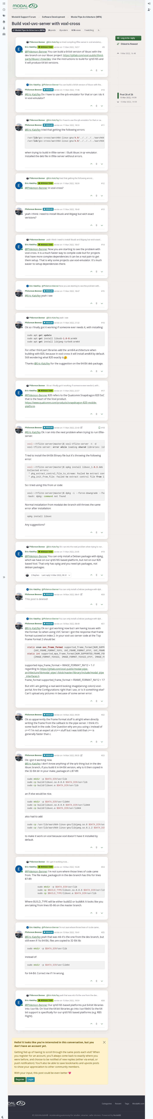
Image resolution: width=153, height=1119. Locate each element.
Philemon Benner (37, 42)
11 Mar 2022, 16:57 (71, 47)
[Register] (149, 9)
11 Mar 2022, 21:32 (71, 322)
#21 (103, 623)
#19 (103, 551)
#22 (103, 714)
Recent (118, 1103)
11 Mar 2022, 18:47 (71, 244)
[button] (4, 577)
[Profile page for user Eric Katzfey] (19, 49)
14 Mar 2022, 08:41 (71, 594)
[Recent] (4, 9)
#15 (103, 291)
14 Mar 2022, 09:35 (71, 755)
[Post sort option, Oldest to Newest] (128, 44)
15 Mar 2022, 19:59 (71, 1000)
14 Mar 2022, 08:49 (71, 623)
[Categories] (4, 3)
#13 (103, 209)
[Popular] (4, 22)
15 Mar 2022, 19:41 (71, 932)
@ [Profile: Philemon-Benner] (36, 51)
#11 (103, 125)
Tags (127, 1103)
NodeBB (117, 1115)
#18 (103, 427)
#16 (103, 322)
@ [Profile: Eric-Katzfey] (52, 42)
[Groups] (4, 34)
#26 (103, 1000)
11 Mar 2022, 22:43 (71, 427)
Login (30, 1079)
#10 (103, 89)
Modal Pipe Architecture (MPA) (28, 30)
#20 (103, 594)
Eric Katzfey (31, 47)
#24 (103, 867)
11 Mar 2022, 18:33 (71, 125)
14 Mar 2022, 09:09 (71, 714)
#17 (103, 390)
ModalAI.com (138, 1103)
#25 (103, 932)
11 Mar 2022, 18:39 (71, 183)
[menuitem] (149, 3)
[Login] (149, 3)
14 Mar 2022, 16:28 (71, 867)
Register (20, 1079)
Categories (107, 1103)
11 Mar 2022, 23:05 (71, 551)
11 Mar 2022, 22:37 (71, 390)
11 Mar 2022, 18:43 (71, 209)
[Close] (104, 1042)
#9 (103, 47)
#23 (103, 755)
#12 (103, 183)
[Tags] (4, 15)
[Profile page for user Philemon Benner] (19, 92)
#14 (103, 244)
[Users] (4, 28)
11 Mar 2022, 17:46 (71, 89)
